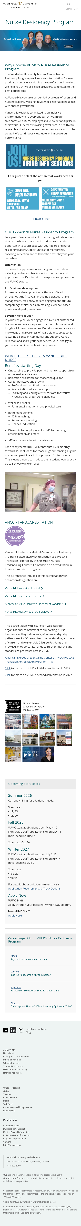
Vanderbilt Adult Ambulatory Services (27, 611)
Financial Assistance (12, 1072)
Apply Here (15, 915)
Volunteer (7, 1094)
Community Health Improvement (18, 1107)
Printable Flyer (41, 219)
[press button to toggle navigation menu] (76, 8)
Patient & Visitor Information (16, 1135)
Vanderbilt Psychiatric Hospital (23, 596)
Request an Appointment (14, 1138)
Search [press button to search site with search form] (69, 6)
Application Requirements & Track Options (34, 888)
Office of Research (11, 1087)
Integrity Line (9, 1110)
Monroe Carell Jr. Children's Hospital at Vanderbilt (34, 604)
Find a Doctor (9, 1053)
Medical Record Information (16, 1132)
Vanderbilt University (13, 1066)
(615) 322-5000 (13, 1165)
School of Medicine (12, 1059)
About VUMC (9, 1050)
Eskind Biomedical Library (15, 1069)
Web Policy (8, 1104)
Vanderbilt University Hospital (22, 588)
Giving (6, 1091)
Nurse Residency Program (40, 22)
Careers (7, 1141)
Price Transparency (12, 1145)
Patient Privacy (10, 1097)
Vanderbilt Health (11, 1125)
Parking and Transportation (16, 1056)
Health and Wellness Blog (36, 1031)
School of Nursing (11, 1063)
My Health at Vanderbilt (14, 1129)
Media (6, 1100)
